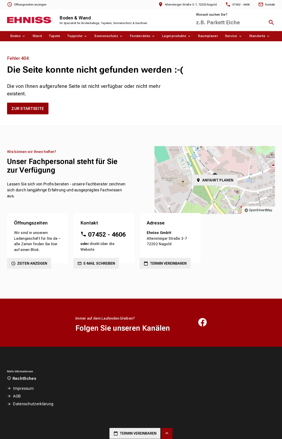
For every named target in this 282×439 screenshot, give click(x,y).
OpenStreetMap (260, 210)
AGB (17, 396)
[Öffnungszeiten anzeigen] (26, 5)
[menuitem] (18, 36)
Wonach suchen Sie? (211, 14)
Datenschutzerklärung (33, 403)
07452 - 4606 (107, 234)
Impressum (23, 388)
